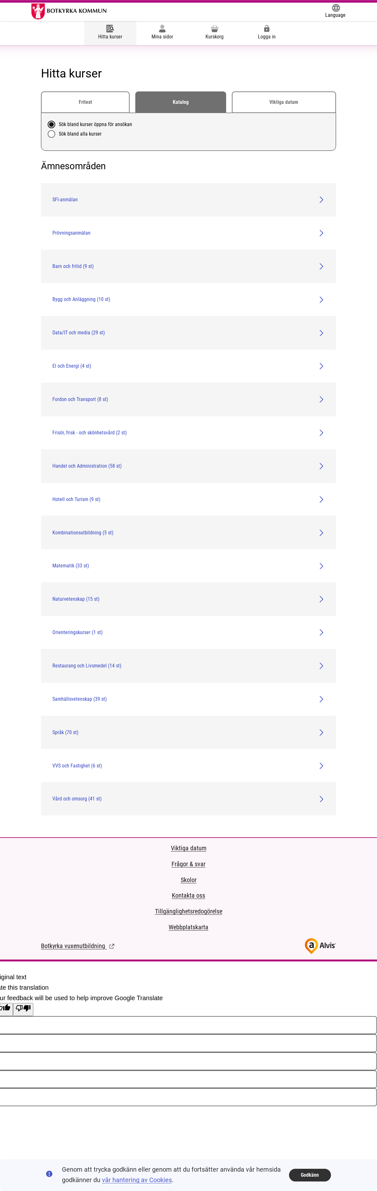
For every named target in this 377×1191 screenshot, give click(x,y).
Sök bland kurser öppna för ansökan (95, 124)
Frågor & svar (188, 864)
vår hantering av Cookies (137, 1180)
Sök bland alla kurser (80, 134)
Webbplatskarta (188, 927)
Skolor (189, 880)
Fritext (85, 102)
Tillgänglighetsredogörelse (188, 911)
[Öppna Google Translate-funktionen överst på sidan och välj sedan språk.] (335, 11)
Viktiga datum (283, 102)
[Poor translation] (23, 1009)
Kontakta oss (188, 895)
